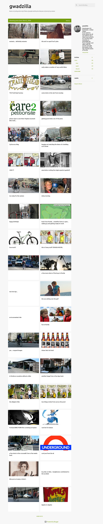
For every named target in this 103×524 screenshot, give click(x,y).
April (77, 66)
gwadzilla (20, 6)
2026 (75, 60)
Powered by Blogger (51, 521)
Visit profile (85, 52)
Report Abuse (78, 84)
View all (68, 20)
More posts (40, 516)
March (77, 69)
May (77, 63)
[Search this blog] (86, 5)
